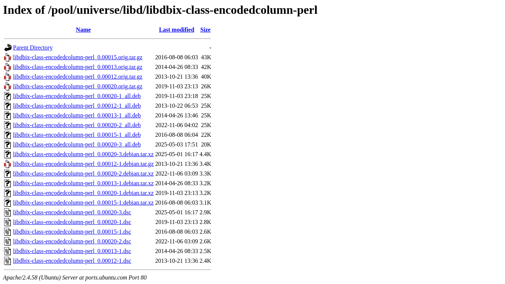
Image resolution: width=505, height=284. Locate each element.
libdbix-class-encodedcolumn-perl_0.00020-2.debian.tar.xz (83, 173)
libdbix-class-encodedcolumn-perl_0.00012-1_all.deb (77, 105)
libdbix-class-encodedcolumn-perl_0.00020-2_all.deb (77, 125)
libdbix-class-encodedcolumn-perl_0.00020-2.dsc (72, 241)
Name (83, 29)
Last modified (176, 29)
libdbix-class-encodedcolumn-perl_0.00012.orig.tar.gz (77, 76)
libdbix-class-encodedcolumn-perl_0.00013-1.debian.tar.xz (83, 183)
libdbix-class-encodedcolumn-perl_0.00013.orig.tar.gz (77, 67)
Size (205, 29)
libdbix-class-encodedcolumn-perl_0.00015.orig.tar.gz (77, 57)
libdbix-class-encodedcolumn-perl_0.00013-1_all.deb (77, 115)
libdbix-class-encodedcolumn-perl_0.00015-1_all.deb (77, 135)
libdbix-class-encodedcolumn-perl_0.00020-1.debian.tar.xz (83, 193)
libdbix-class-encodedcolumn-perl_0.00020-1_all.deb (77, 96)
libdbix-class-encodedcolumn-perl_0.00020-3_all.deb (77, 144)
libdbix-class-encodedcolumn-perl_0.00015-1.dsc (72, 231)
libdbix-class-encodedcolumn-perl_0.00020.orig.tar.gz (77, 86)
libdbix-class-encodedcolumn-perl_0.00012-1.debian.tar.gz (83, 164)
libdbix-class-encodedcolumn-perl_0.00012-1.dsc (72, 261)
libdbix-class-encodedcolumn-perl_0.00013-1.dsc (72, 251)
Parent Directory (33, 47)
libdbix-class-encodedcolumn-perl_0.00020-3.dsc (72, 212)
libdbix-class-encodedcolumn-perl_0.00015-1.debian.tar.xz (83, 202)
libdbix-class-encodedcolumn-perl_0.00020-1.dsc (72, 222)
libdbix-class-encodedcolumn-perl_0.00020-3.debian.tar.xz (83, 154)
